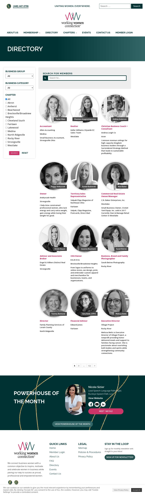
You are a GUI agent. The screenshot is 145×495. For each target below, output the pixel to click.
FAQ (51, 461)
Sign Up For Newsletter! (119, 457)
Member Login (124, 32)
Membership (31, 32)
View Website (95, 398)
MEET (106, 411)
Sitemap (82, 448)
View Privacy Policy (121, 490)
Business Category (17, 83)
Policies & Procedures (89, 452)
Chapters (69, 32)
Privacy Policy (85, 456)
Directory (51, 32)
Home (52, 448)
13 (89, 365)
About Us (12, 32)
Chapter (10, 95)
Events (86, 32)
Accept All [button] (136, 490)
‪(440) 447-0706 (20, 6)
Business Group (15, 71)
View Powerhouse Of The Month (72, 424)
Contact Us (103, 32)
